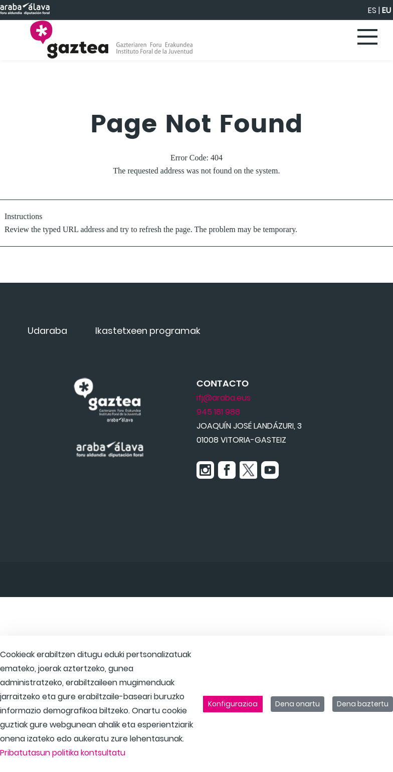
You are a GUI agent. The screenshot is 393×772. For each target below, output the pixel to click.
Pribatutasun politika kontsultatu (62, 752)
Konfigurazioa (233, 704)
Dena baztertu (362, 704)
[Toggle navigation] (368, 37)
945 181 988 (218, 412)
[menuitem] (47, 330)
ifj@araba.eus (224, 398)
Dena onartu (297, 704)
